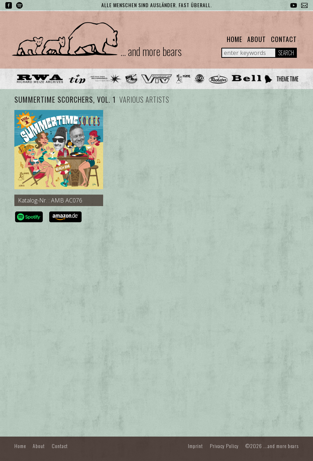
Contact (284, 39)
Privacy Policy (224, 446)
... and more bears (150, 51)
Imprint (195, 446)
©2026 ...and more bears (272, 446)
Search (286, 52)
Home (234, 39)
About (256, 39)
